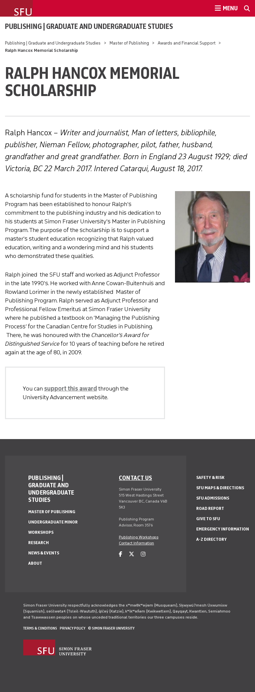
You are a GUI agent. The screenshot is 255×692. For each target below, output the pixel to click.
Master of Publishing (129, 43)
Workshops (40, 532)
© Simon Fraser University (111, 628)
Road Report (210, 508)
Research (38, 542)
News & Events (43, 553)
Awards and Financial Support (186, 43)
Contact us (135, 478)
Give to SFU (208, 518)
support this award (70, 388)
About (35, 563)
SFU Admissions (212, 498)
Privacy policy (72, 628)
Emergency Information (222, 529)
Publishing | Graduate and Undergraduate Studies (89, 26)
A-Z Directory (211, 539)
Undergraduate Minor (53, 522)
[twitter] (131, 554)
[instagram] (143, 554)
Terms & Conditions (40, 628)
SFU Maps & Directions (220, 488)
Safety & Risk (210, 477)
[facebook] (120, 554)
